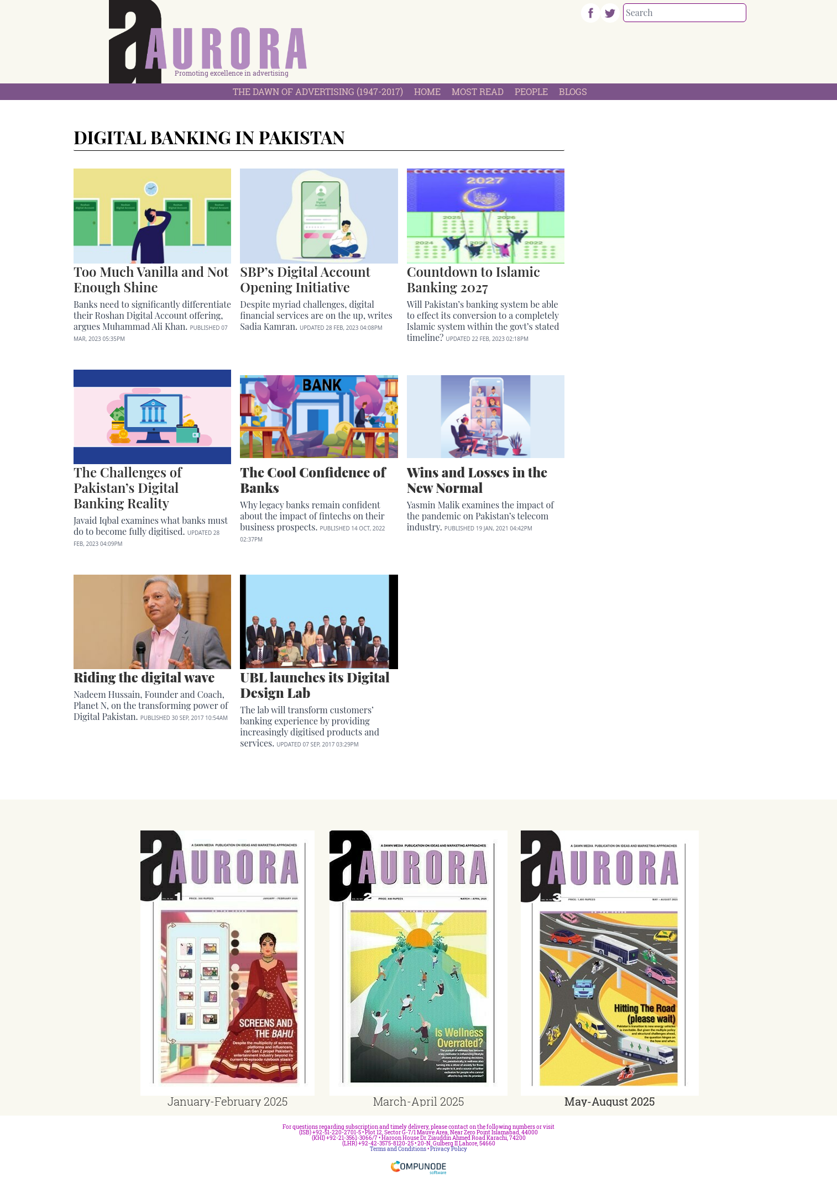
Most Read (478, 91)
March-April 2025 (418, 1101)
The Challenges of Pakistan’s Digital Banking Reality (127, 487)
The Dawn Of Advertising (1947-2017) (318, 91)
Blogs (573, 91)
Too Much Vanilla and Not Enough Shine (151, 279)
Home (427, 91)
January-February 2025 (227, 1101)
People (531, 91)
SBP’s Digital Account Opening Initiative (305, 279)
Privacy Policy (448, 1149)
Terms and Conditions (398, 1149)
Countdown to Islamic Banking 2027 (473, 279)
